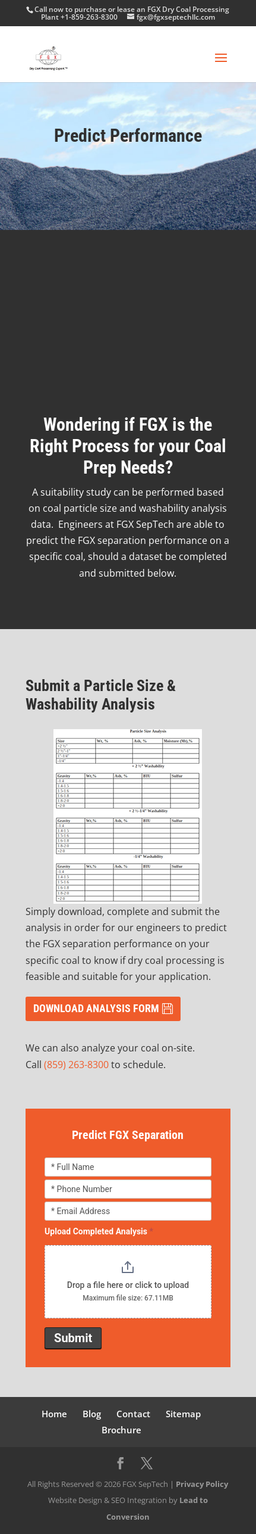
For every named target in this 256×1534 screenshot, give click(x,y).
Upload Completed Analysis (99, 1231)
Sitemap (183, 1414)
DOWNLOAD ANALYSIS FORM (96, 1008)
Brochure (121, 1430)
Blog (92, 1414)
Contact (133, 1414)
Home (54, 1414)
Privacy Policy (202, 1484)
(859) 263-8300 (76, 1064)
